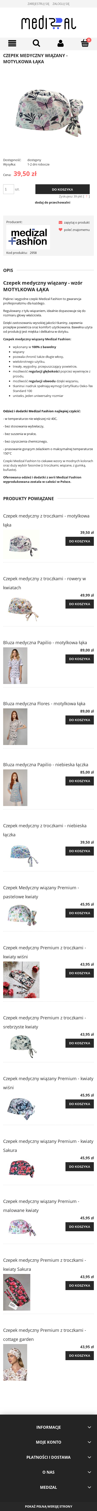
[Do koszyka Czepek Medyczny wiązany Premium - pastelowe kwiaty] (79, 913)
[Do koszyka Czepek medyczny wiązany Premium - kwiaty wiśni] (79, 1104)
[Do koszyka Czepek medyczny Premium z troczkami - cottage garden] (79, 1355)
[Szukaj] (36, 43)
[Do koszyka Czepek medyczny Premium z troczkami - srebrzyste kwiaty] (79, 1043)
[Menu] (12, 43)
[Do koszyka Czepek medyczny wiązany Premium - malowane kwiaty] (79, 1227)
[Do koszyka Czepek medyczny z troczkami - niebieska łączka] (79, 851)
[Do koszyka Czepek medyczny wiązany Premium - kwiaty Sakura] (79, 1166)
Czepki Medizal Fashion (20, 461)
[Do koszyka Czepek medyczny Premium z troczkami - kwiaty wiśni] (79, 973)
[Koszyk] (85, 43)
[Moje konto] (60, 43)
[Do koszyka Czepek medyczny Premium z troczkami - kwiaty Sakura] (79, 1285)
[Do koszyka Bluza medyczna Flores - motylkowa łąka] (79, 720)
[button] (73, 222)
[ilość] (8, 189)
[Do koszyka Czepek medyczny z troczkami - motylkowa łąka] (79, 541)
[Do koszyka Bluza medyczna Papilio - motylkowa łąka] (79, 659)
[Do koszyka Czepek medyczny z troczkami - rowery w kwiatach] (79, 604)
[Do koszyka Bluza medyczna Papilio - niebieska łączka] (79, 781)
